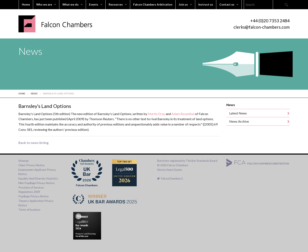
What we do (70, 4)
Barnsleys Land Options (58, 93)
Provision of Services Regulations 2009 (31, 190)
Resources (116, 4)
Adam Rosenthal (182, 114)
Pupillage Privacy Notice (33, 196)
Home (26, 4)
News (34, 93)
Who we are (44, 4)
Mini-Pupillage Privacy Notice (36, 183)
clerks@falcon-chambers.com (262, 26)
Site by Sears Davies (169, 169)
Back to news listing (33, 143)
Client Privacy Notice (31, 165)
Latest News (238, 113)
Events (93, 4)
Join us (183, 4)
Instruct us (205, 4)
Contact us (226, 4)
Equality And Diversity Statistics (38, 178)
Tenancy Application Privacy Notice (35, 203)
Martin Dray (156, 114)
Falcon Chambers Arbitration (152, 4)
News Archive (239, 121)
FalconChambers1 (170, 178)
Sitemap (23, 160)
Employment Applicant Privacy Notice (37, 172)
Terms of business (29, 209)
